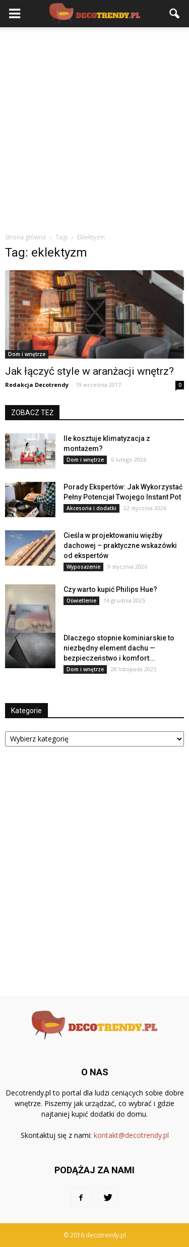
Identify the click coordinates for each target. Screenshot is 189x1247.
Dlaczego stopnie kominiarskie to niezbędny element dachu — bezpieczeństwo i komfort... (119, 648)
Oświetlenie (81, 600)
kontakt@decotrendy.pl (131, 1135)
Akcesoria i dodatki (91, 508)
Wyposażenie (83, 566)
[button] (175, 13)
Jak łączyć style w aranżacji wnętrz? (89, 371)
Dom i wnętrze (26, 354)
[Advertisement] (94, 127)
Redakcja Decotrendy (37, 384)
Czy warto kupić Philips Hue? (110, 589)
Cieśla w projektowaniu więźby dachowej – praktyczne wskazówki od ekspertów (120, 545)
